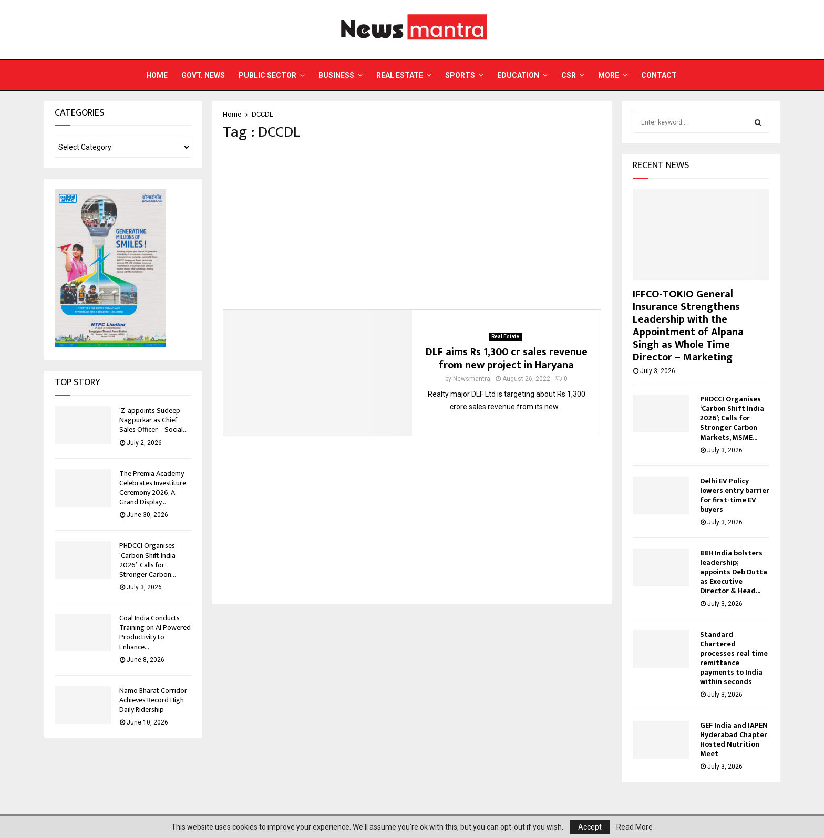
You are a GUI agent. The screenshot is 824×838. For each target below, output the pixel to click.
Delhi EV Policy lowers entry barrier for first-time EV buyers (734, 495)
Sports (460, 75)
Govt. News (203, 75)
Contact (659, 75)
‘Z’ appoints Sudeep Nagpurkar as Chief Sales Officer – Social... (153, 420)
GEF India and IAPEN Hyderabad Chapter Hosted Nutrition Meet (734, 739)
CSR (568, 75)
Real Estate (399, 75)
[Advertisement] (412, 225)
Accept (590, 827)
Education (518, 75)
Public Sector (267, 75)
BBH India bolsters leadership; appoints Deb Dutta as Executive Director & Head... (733, 572)
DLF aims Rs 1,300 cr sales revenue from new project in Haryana (507, 358)
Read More (634, 827)
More (608, 75)
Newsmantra (471, 378)
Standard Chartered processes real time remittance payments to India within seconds (734, 658)
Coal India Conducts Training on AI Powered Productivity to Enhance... (155, 632)
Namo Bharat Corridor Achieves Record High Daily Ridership (153, 700)
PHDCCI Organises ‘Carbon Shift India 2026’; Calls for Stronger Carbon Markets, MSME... (732, 418)
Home (157, 75)
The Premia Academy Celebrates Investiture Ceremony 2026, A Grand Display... (152, 488)
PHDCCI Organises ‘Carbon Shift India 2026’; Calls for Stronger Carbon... (147, 560)
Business (336, 75)
